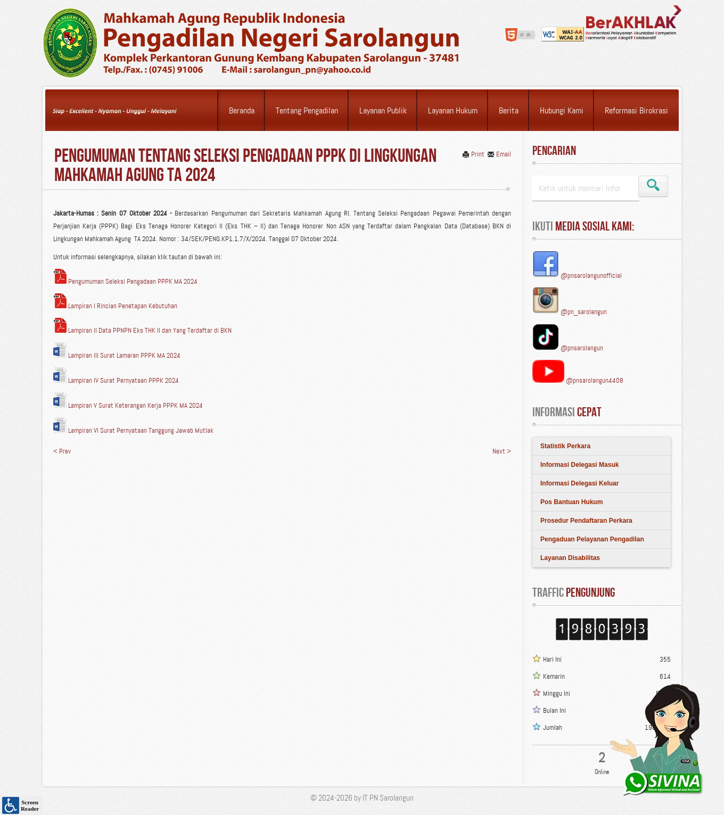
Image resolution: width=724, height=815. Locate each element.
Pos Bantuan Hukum (571, 502)
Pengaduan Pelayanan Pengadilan (592, 539)
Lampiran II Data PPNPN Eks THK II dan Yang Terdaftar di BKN (142, 330)
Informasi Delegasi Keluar (579, 483)
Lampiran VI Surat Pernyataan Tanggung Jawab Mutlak (133, 430)
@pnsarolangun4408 (594, 380)
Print (473, 154)
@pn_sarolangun (584, 311)
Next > (501, 451)
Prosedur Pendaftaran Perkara (586, 520)
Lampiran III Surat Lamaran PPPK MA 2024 (116, 355)
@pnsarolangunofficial (591, 275)
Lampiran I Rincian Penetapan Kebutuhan (115, 305)
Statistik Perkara (565, 446)
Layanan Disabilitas (570, 558)
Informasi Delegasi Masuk (579, 464)
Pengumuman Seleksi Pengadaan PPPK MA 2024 (125, 281)
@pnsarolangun (582, 347)
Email (499, 154)
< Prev (62, 451)
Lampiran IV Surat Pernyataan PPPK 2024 (116, 380)
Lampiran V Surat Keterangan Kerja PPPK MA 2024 (128, 405)
